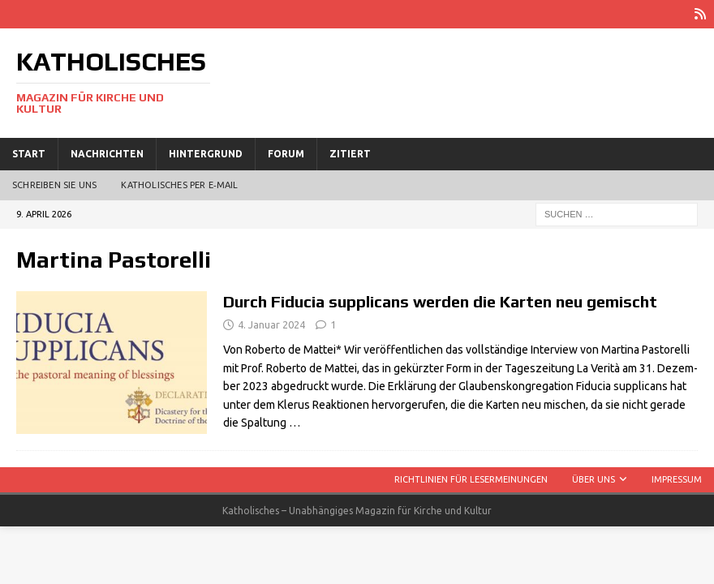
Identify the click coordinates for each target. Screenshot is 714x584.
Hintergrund (206, 153)
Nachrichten (107, 153)
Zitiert (350, 153)
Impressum (677, 479)
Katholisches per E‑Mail (179, 185)
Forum (286, 153)
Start (28, 153)
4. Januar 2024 (271, 324)
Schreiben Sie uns (54, 185)
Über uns (593, 479)
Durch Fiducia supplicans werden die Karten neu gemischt (440, 301)
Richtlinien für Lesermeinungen (471, 479)
